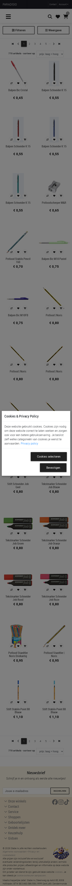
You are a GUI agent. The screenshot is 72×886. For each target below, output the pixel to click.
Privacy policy (29, 443)
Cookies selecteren (48, 456)
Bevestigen (53, 467)
